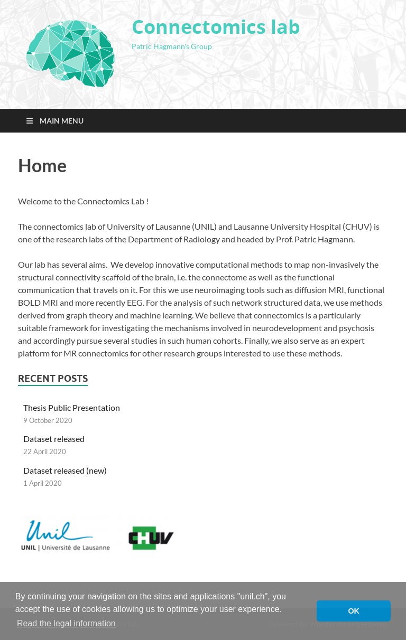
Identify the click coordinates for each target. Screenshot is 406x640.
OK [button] (353, 611)
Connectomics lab (216, 27)
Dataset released (54, 439)
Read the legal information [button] (66, 623)
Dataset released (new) (65, 470)
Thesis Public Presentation (71, 407)
